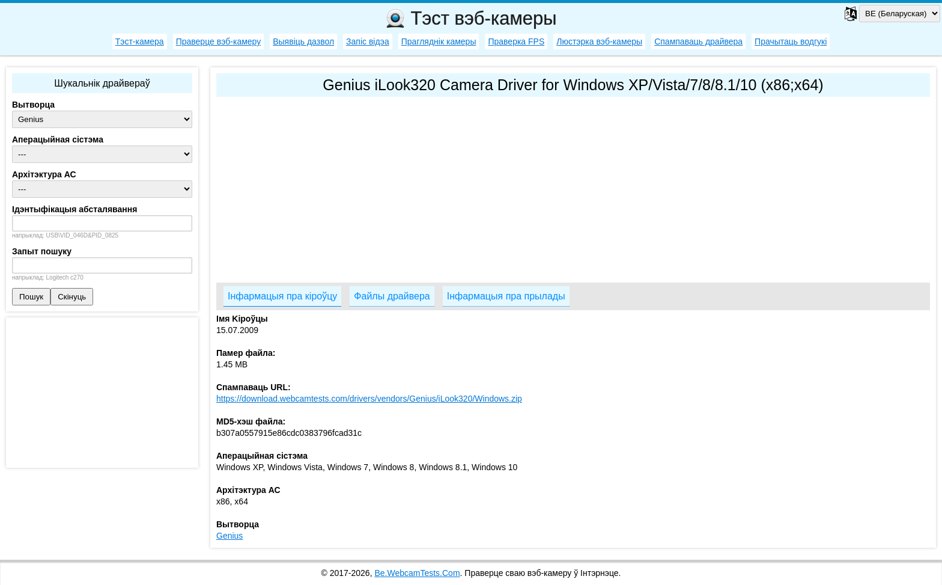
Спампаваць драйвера (698, 41)
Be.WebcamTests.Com (417, 573)
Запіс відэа (367, 41)
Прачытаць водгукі (791, 41)
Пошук (31, 296)
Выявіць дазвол (303, 41)
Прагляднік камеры (438, 41)
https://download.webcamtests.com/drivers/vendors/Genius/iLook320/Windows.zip (369, 398)
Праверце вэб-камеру (218, 41)
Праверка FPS (516, 41)
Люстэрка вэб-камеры (599, 41)
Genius (229, 536)
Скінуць (72, 296)
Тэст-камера (139, 41)
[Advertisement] (573, 187)
